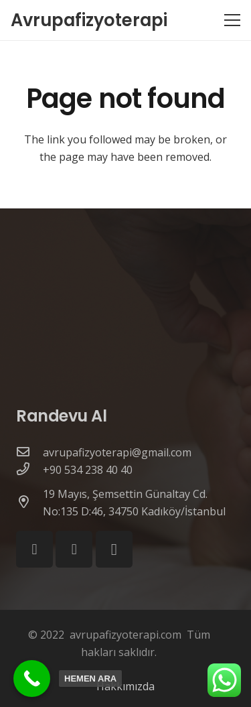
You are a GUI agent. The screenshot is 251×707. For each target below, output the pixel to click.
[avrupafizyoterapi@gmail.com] (29, 452)
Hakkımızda (125, 686)
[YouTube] (74, 549)
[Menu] (232, 20)
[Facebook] (34, 549)
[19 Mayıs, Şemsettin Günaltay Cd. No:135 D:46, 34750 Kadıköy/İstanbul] (29, 502)
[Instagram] (114, 549)
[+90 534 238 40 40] (29, 469)
